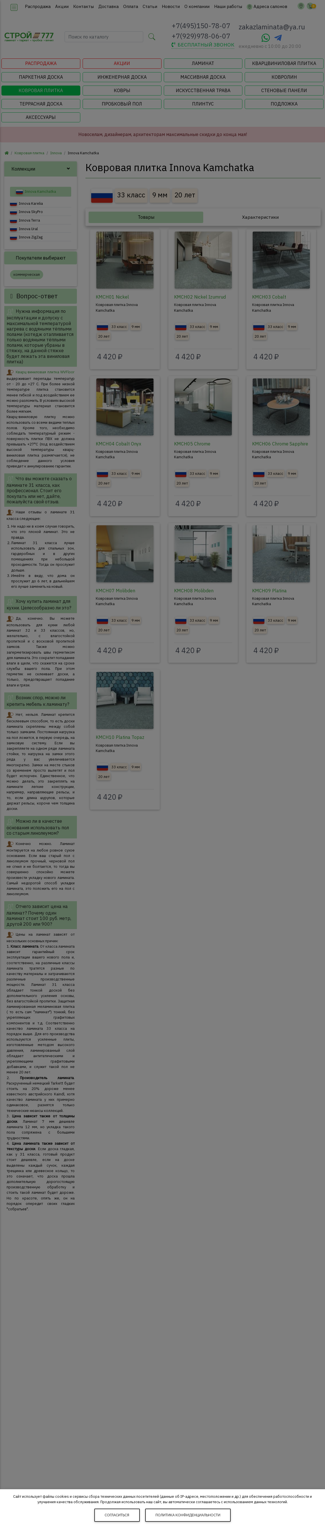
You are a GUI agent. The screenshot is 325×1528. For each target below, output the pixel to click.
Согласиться (117, 1515)
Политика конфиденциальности (187, 1515)
